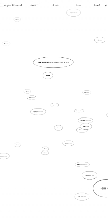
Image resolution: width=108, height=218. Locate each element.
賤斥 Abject (58, 127)
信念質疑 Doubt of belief (38, 111)
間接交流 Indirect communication (81, 161)
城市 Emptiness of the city (79, 110)
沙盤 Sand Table (73, 12)
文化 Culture (18, 143)
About (33, 5)
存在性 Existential (6, 43)
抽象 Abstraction (82, 195)
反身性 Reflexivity (86, 92)
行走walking (17, 19)
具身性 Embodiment (32, 97)
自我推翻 (48, 75)
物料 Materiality (90, 175)
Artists (55, 5)
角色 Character (85, 125)
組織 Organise (45, 152)
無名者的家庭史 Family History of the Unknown (54, 62)
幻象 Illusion (100, 40)
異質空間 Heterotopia (68, 142)
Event (78, 5)
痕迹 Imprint (27, 91)
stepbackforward (13, 5)
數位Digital (45, 146)
